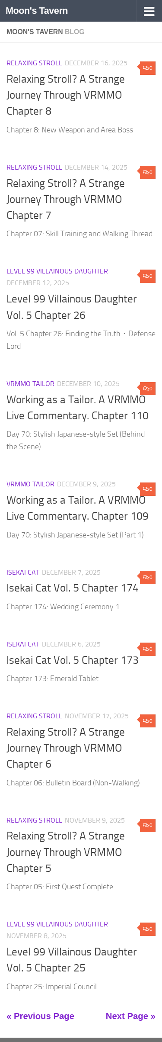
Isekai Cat (22, 572)
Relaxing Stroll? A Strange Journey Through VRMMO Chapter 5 (65, 852)
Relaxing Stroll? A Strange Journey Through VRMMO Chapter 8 (65, 95)
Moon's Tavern (37, 10)
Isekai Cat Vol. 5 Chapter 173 (72, 660)
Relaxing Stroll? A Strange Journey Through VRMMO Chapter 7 (65, 199)
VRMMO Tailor (30, 383)
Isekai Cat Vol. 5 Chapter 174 (72, 588)
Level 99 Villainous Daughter (57, 271)
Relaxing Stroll (34, 63)
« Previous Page (40, 1016)
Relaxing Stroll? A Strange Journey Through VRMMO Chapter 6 (65, 748)
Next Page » (131, 1016)
